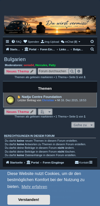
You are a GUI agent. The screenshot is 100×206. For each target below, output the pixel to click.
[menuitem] (16, 42)
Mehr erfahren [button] (34, 187)
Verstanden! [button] (28, 200)
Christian (48, 100)
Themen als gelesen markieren (34, 77)
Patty (52, 65)
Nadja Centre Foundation (42, 97)
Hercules (41, 65)
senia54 (28, 65)
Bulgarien (15, 59)
